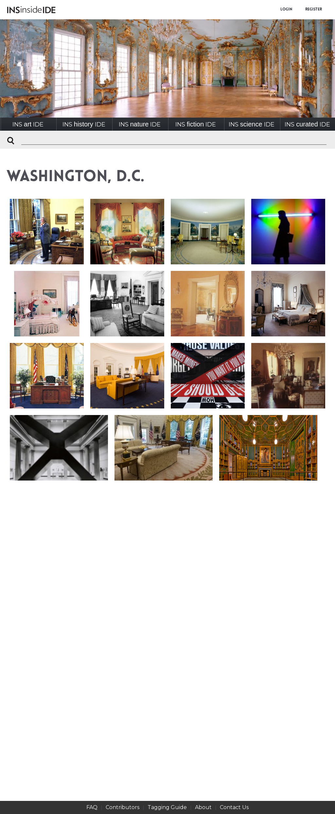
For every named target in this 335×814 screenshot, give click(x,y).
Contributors (122, 807)
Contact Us (234, 807)
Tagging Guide (167, 807)
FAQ (91, 807)
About (203, 807)
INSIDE (28, 124)
